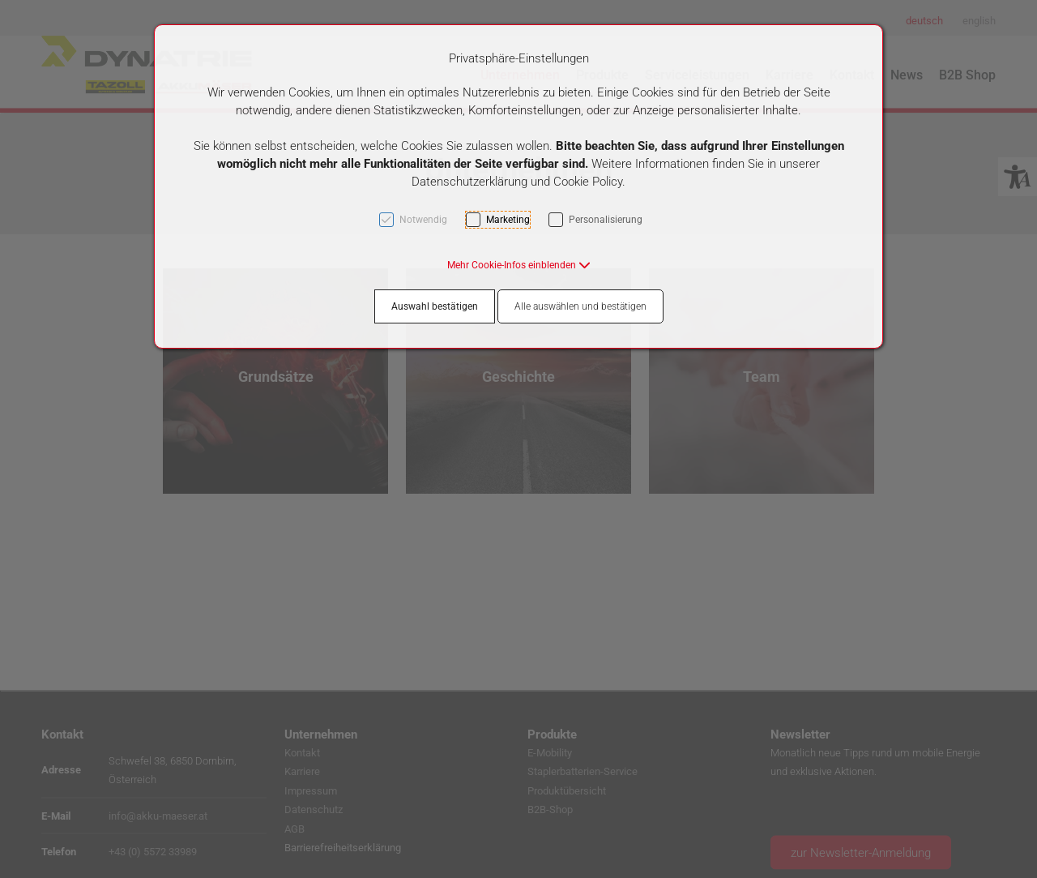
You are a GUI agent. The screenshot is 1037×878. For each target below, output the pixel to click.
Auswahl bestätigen (434, 306)
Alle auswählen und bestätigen (580, 306)
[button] (519, 265)
